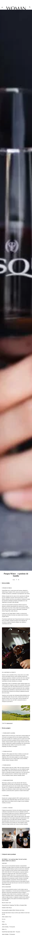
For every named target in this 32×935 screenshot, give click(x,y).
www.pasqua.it (10, 723)
